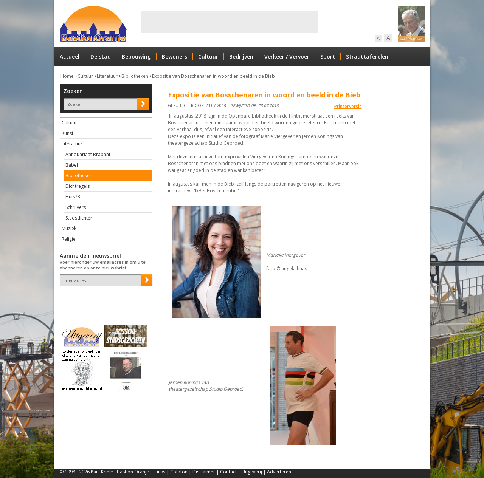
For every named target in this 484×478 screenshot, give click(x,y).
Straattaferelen (367, 56)
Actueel (69, 56)
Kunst (67, 133)
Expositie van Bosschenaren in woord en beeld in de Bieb (213, 76)
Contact (228, 472)
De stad (100, 56)
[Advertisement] (229, 22)
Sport (327, 56)
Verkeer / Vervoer (286, 56)
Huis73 (72, 196)
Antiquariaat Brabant (87, 154)
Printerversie (348, 106)
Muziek (69, 228)
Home (67, 76)
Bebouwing (136, 56)
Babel (71, 165)
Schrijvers (75, 207)
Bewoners (174, 56)
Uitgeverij (252, 472)
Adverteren (279, 472)
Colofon (179, 472)
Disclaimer (203, 472)
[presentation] (104, 299)
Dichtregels (77, 186)
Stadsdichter (78, 218)
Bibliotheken (134, 76)
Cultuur (208, 56)
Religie (69, 239)
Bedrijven (241, 56)
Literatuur (107, 76)
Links (160, 472)
